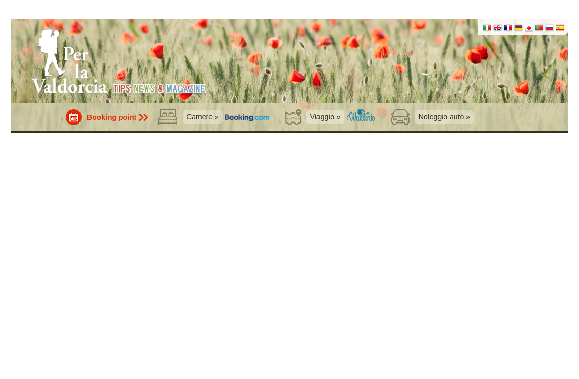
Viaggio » (325, 116)
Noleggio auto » (444, 116)
